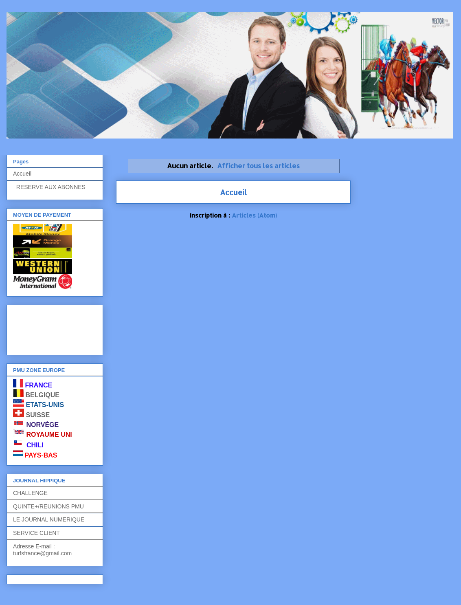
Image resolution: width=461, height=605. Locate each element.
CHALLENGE (30, 493)
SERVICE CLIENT (36, 533)
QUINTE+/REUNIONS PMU (48, 506)
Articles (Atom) (254, 215)
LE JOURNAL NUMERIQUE (48, 519)
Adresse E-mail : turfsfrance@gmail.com (42, 550)
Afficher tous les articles (258, 165)
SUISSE (38, 414)
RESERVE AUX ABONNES (49, 187)
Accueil (233, 192)
